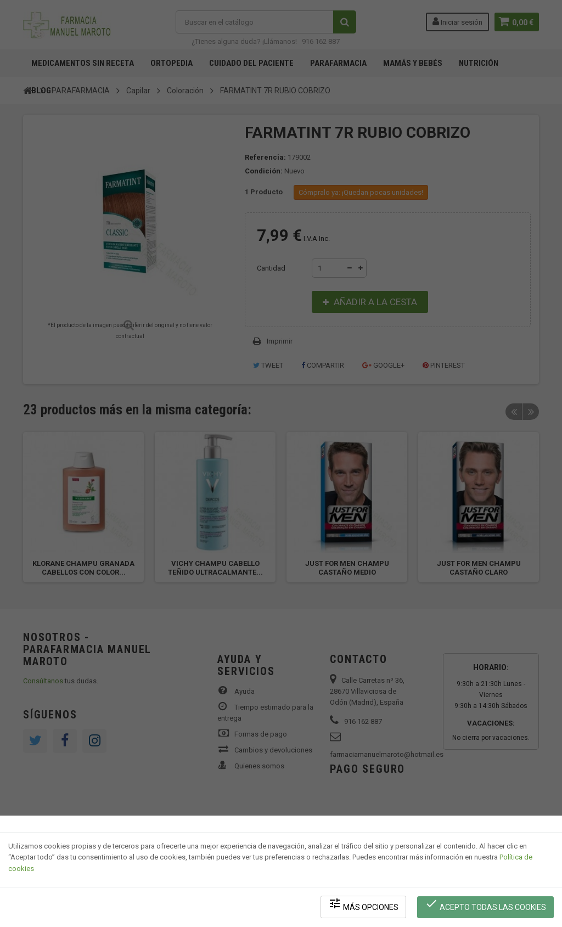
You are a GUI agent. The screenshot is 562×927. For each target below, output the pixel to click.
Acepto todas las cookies (486, 905)
